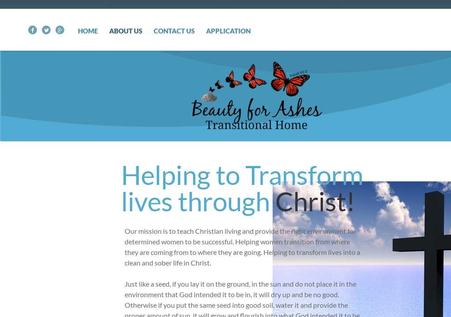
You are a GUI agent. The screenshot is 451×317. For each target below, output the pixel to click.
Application (228, 31)
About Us (125, 31)
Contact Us (174, 31)
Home (88, 31)
